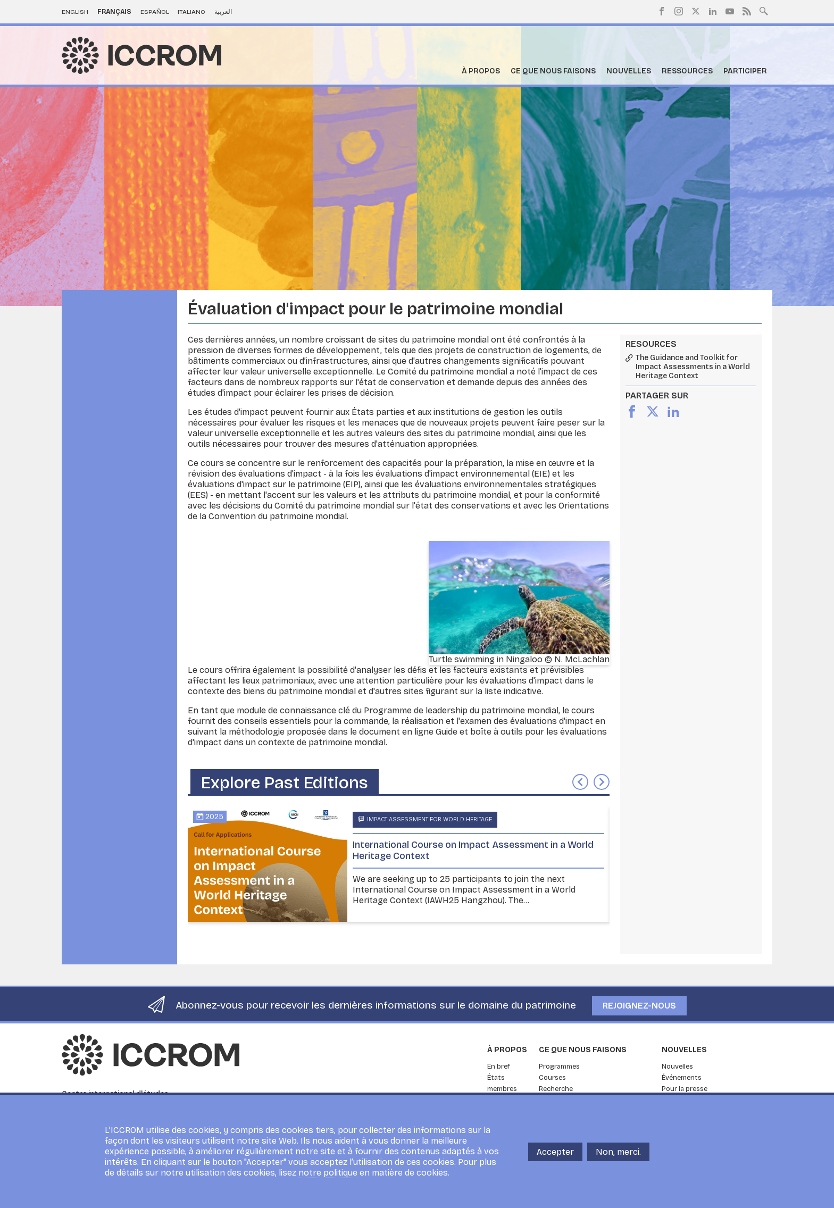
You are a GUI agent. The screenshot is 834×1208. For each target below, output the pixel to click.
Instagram (678, 11)
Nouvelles (628, 71)
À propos (481, 71)
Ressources (687, 71)
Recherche (556, 1089)
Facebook (661, 11)
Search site (764, 10)
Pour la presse (684, 1089)
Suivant (602, 782)
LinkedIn (712, 11)
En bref (498, 1066)
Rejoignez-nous (639, 1006)
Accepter (555, 1152)
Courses (552, 1077)
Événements (682, 1077)
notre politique (327, 1173)
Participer (745, 71)
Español (154, 11)
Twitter (695, 11)
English (75, 11)
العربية (223, 11)
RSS (747, 11)
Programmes (559, 1066)
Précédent (580, 782)
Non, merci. (618, 1152)
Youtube (729, 11)
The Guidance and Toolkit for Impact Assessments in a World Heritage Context (693, 367)
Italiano (191, 11)
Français (114, 11)
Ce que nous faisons (553, 71)
